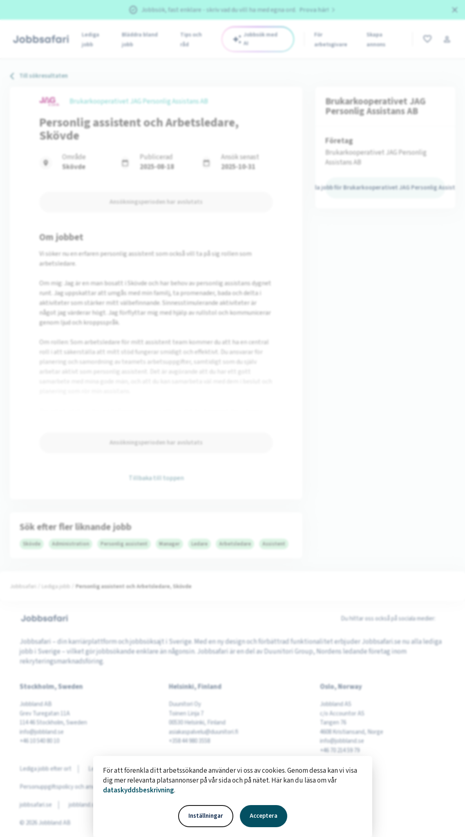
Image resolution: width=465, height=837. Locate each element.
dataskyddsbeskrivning (138, 790)
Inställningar (205, 816)
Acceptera (263, 816)
